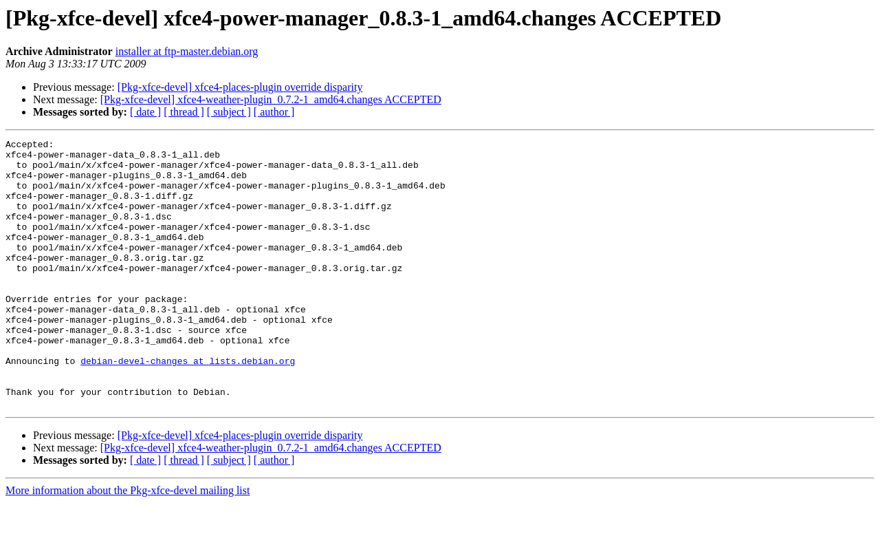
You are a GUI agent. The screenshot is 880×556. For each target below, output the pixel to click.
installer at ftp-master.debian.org (187, 51)
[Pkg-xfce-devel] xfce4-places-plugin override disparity (240, 87)
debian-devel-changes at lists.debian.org (187, 406)
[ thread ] (184, 112)
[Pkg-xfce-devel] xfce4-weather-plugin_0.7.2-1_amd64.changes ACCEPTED (270, 99)
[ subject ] (229, 112)
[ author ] (274, 112)
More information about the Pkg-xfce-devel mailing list (128, 544)
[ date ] (145, 112)
